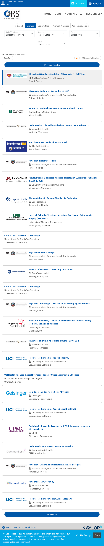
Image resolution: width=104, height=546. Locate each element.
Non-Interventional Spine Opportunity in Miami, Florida (56, 108)
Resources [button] (93, 13)
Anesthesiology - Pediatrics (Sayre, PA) (48, 142)
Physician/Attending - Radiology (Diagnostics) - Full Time (57, 74)
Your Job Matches (61, 25)
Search (20, 25)
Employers (95, 3)
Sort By (7, 58)
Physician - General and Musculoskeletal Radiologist (55, 464)
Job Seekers (78, 3)
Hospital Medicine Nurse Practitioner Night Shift (52, 408)
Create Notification (90, 58)
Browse (30, 25)
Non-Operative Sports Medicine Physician (49, 391)
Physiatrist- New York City (41, 481)
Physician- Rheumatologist (42, 160)
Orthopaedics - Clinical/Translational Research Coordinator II (59, 125)
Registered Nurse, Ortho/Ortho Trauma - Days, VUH (54, 340)
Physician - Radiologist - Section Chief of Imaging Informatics (59, 303)
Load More (52, 514)
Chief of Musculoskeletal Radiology (22, 235)
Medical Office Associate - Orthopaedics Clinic (51, 269)
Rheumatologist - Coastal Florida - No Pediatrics (53, 198)
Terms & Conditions (25, 527)
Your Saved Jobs (79, 25)
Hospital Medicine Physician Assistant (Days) (51, 498)
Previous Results (52, 65)
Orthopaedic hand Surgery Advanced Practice (51, 446)
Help (6, 527)
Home (47, 13)
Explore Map (43, 25)
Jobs (58, 13)
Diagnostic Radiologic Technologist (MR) (49, 91)
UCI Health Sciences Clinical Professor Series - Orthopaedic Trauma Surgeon (41, 374)
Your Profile (73, 13)
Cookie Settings (83, 535)
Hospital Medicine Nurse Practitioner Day (49, 357)
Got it (97, 535)
